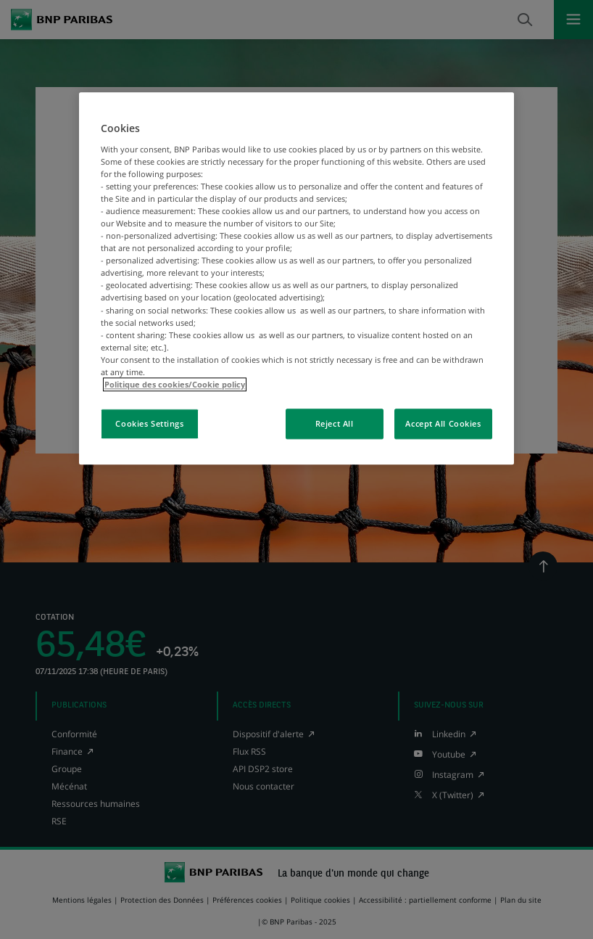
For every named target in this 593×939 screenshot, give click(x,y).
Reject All (334, 423)
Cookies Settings (149, 423)
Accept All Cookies (443, 423)
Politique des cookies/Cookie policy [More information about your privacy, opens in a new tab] (174, 384)
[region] (296, 278)
